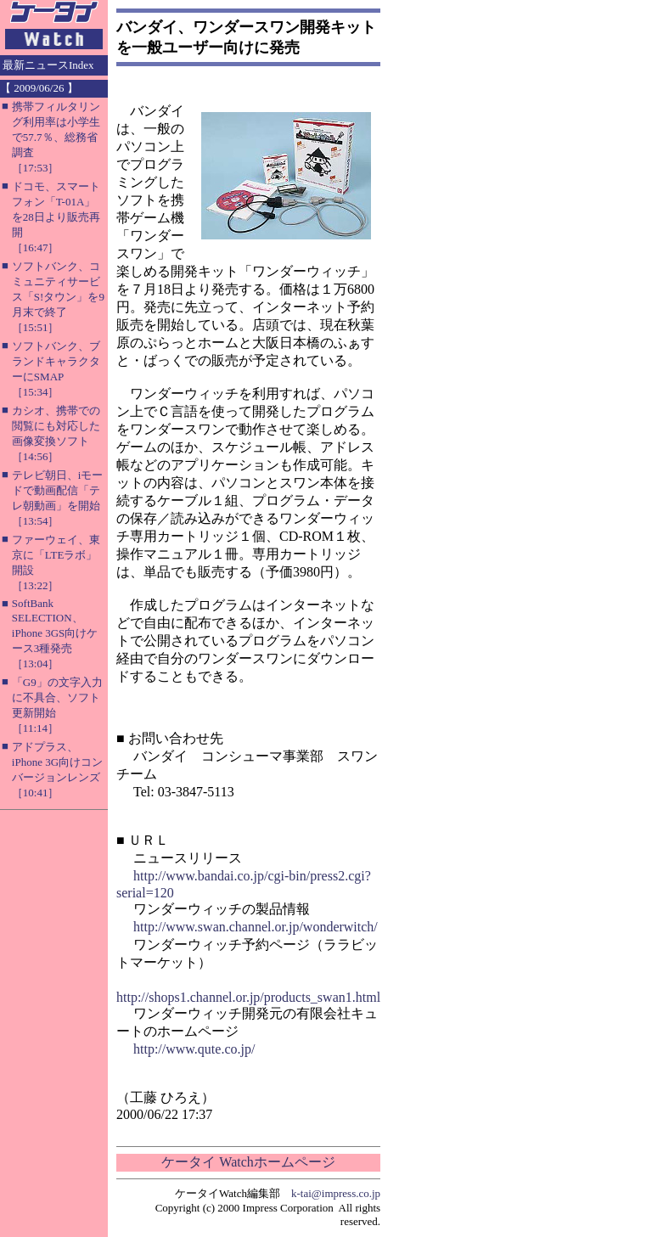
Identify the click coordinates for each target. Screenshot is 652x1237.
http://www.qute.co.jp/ (194, 1049)
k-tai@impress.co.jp (335, 1193)
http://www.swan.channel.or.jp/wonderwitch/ (255, 926)
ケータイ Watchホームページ (247, 1162)
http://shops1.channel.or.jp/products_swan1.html (248, 997)
